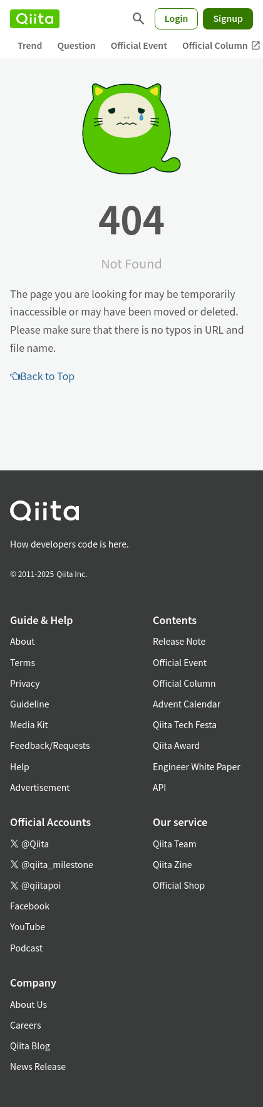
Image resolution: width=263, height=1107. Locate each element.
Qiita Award (176, 745)
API (159, 787)
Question (76, 45)
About (22, 641)
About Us (28, 1004)
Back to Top (42, 375)
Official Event (139, 45)
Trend (30, 45)
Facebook (29, 905)
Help (19, 766)
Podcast (26, 947)
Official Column (184, 683)
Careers (25, 1025)
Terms (22, 662)
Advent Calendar (186, 703)
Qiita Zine (172, 864)
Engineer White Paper (196, 766)
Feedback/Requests (50, 745)
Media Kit (29, 724)
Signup (228, 18)
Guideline (29, 703)
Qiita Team (175, 843)
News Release (38, 1066)
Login (176, 18)
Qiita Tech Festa (185, 724)
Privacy (24, 683)
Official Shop (179, 885)
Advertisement (40, 787)
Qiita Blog (30, 1045)
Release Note (179, 641)
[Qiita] (34, 18)
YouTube (27, 926)
